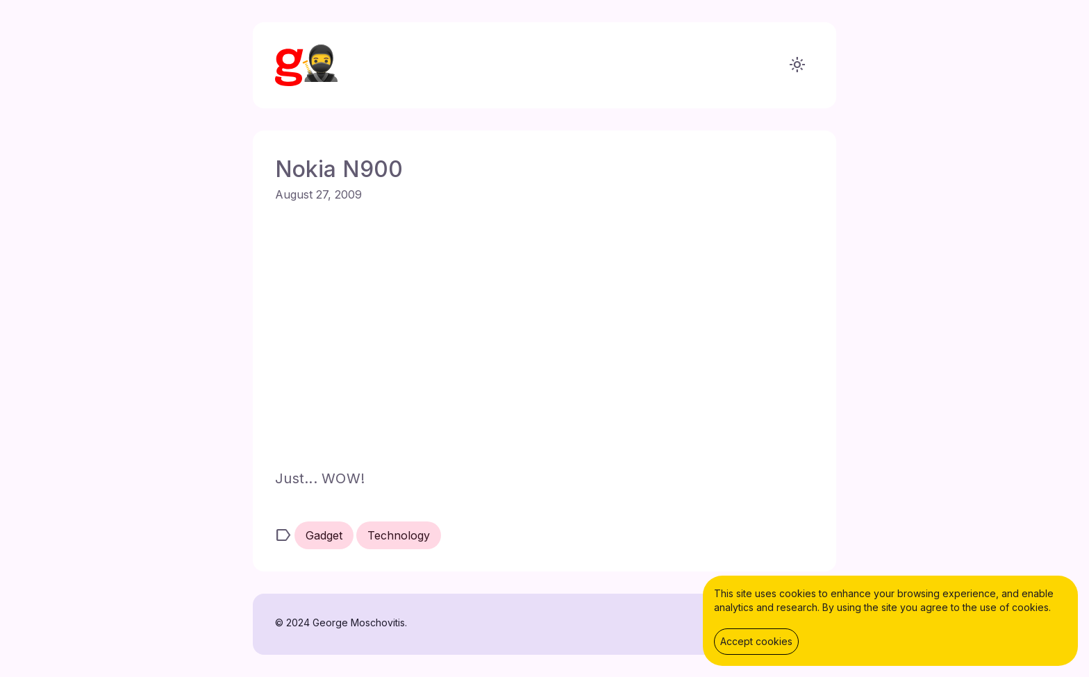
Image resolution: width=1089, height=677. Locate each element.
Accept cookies (756, 641)
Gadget (324, 535)
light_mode (797, 65)
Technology (398, 535)
